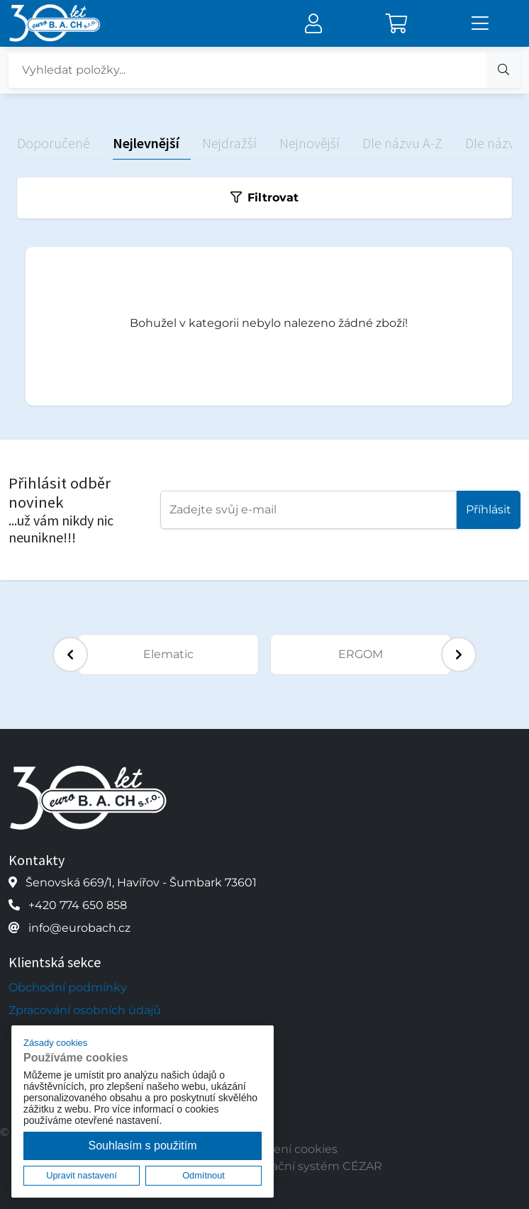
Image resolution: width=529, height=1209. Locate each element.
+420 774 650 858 (77, 905)
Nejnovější (309, 143)
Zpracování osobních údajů (85, 1010)
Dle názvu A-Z (402, 143)
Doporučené (53, 143)
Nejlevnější (146, 143)
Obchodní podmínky (68, 987)
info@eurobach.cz (79, 928)
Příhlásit (488, 509)
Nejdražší (229, 143)
